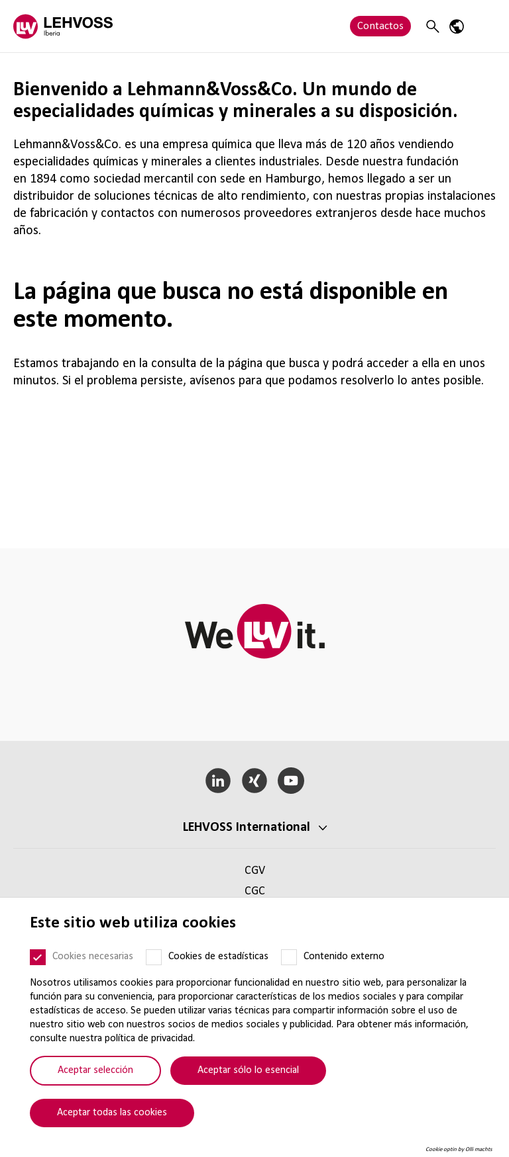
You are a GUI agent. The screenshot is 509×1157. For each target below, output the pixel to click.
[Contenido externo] (289, 957)
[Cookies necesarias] (38, 957)
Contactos (380, 26)
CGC (255, 891)
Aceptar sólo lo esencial (248, 1070)
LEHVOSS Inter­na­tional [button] (246, 827)
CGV (255, 871)
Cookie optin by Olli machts (458, 1149)
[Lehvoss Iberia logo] (63, 26)
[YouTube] (290, 780)
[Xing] (255, 780)
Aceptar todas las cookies (112, 1112)
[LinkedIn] (218, 780)
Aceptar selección (95, 1070)
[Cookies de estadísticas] (154, 957)
